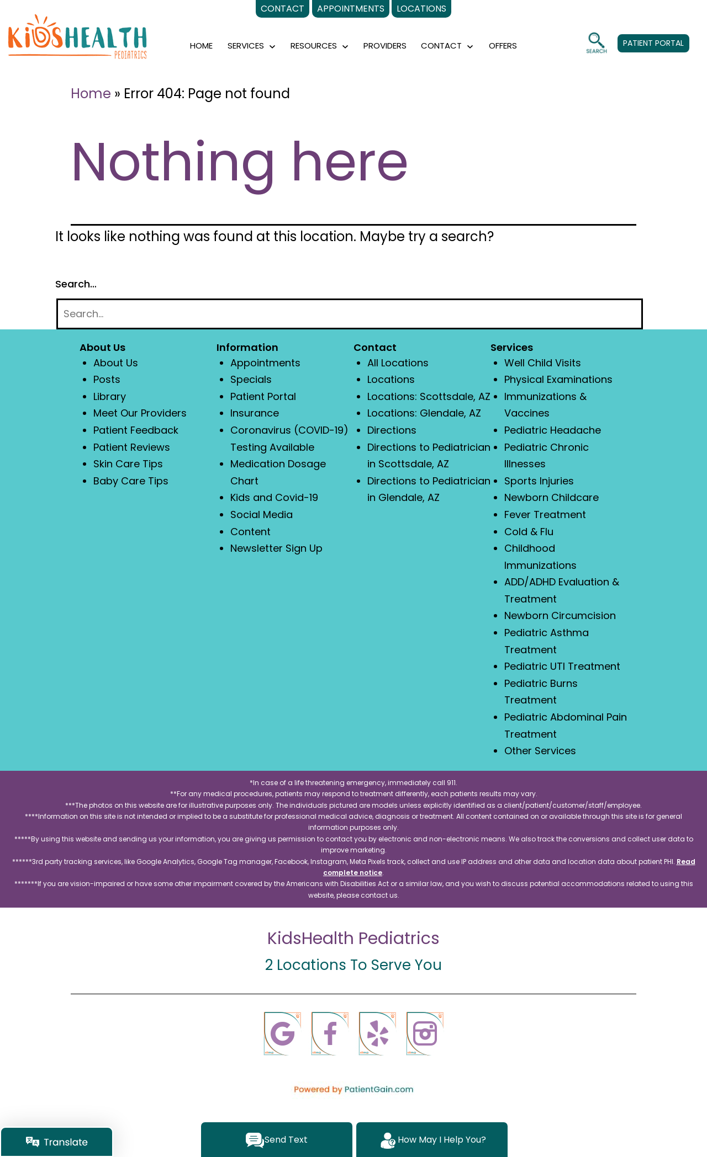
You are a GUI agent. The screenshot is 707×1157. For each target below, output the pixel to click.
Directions (391, 430)
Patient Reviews (131, 447)
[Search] (349, 314)
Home (91, 93)
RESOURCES (314, 45)
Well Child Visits (542, 363)
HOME (201, 45)
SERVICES (246, 45)
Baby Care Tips (130, 481)
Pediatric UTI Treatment (562, 666)
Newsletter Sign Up (276, 548)
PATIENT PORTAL (653, 43)
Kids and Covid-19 (274, 497)
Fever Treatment (545, 514)
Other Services (540, 751)
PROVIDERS (385, 45)
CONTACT (441, 45)
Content (250, 531)
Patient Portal (263, 396)
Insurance (254, 413)
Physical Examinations (558, 379)
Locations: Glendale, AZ (424, 413)
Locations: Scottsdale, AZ (428, 396)
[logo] (77, 41)
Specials (251, 379)
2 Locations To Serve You (353, 965)
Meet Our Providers (140, 413)
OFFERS (503, 45)
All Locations (398, 363)
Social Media (261, 514)
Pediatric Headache (552, 430)
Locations (391, 379)
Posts (106, 379)
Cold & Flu (528, 531)
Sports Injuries (539, 481)
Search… (76, 284)
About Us (115, 363)
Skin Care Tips (128, 464)
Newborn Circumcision (560, 615)
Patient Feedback (135, 430)
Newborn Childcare (551, 497)
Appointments (265, 363)
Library (109, 396)
